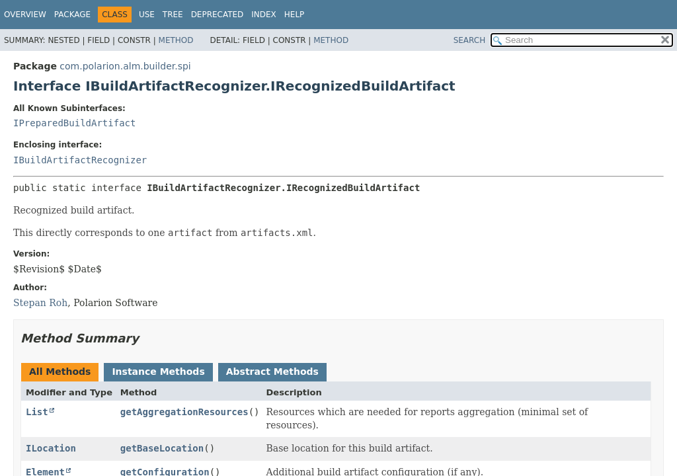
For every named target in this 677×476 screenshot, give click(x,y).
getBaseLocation (162, 448)
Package (72, 14)
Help (294, 14)
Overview (25, 14)
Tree (173, 14)
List (37, 412)
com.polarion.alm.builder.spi (125, 66)
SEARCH (470, 40)
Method (176, 40)
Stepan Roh (40, 303)
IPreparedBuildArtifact (74, 123)
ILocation (51, 448)
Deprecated (217, 14)
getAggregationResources (184, 412)
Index (263, 14)
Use (147, 14)
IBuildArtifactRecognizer (80, 160)
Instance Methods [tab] (158, 371)
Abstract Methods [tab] (272, 371)
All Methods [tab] (60, 371)
